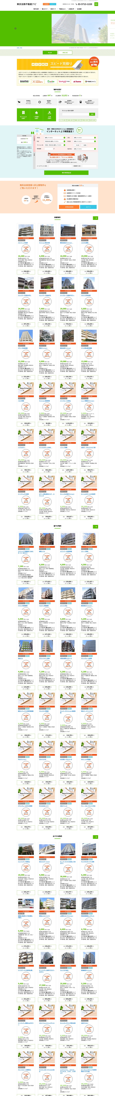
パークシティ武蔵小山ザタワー (25, 1024)
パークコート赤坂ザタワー (67, 295)
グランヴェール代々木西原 (25, 806)
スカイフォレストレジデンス (46, 1023)
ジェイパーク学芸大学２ (24, 295)
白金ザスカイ (84, 1023)
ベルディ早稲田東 (44, 606)
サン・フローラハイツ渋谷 (88, 806)
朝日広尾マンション (65, 348)
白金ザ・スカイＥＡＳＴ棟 (88, 447)
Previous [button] (15, 28)
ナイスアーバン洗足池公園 (25, 970)
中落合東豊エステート (66, 658)
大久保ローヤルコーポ (66, 759)
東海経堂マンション (86, 970)
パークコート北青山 (65, 401)
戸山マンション (22, 759)
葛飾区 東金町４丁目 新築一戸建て (25, 916)
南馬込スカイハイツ (44, 916)
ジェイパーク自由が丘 (45, 295)
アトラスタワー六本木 (45, 447)
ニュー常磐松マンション (87, 401)
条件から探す (92, 120)
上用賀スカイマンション (66, 916)
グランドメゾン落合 (44, 658)
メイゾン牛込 (63, 606)
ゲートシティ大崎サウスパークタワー (46, 971)
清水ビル (20, 658)
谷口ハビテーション (44, 862)
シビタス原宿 (85, 243)
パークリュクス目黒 (23, 494)
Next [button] (99, 28)
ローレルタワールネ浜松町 (88, 494)
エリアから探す (63, 120)
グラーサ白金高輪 (23, 348)
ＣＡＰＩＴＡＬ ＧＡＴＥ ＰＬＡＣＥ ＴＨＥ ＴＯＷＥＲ (68, 1071)
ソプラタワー (21, 447)
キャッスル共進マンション (67, 494)
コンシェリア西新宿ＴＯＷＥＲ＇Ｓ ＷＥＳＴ (25, 552)
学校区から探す (85, 120)
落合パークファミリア (87, 711)
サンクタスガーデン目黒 (87, 862)
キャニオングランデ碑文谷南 (68, 1023)
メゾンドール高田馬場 (66, 551)
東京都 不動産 (19, 47)
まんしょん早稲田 (86, 759)
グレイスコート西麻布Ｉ (24, 1070)
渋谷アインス (63, 806)
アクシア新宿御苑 (23, 606)
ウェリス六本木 (64, 970)
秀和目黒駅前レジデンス (87, 916)
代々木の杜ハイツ (44, 806)
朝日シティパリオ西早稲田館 (25, 711)
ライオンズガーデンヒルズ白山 (46, 1070)
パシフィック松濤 (23, 243)
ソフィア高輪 (63, 447)
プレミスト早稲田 (44, 711)
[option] (57, 28)
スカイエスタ (42, 759)
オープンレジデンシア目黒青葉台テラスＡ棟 (89, 1070)
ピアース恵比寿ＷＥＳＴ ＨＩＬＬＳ (46, 495)
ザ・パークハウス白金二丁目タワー (68, 862)
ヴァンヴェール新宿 (86, 658)
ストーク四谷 (84, 551)
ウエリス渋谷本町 (86, 295)
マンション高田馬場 (44, 401)
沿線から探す (70, 120)
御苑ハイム (42, 551)
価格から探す (77, 120)
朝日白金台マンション (66, 243)
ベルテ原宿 (21, 401)
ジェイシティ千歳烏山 (24, 862)
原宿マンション (43, 348)
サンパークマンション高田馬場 (68, 712)
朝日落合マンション (87, 606)
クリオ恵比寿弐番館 (86, 348)
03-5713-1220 (85, 4)
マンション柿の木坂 (44, 243)
